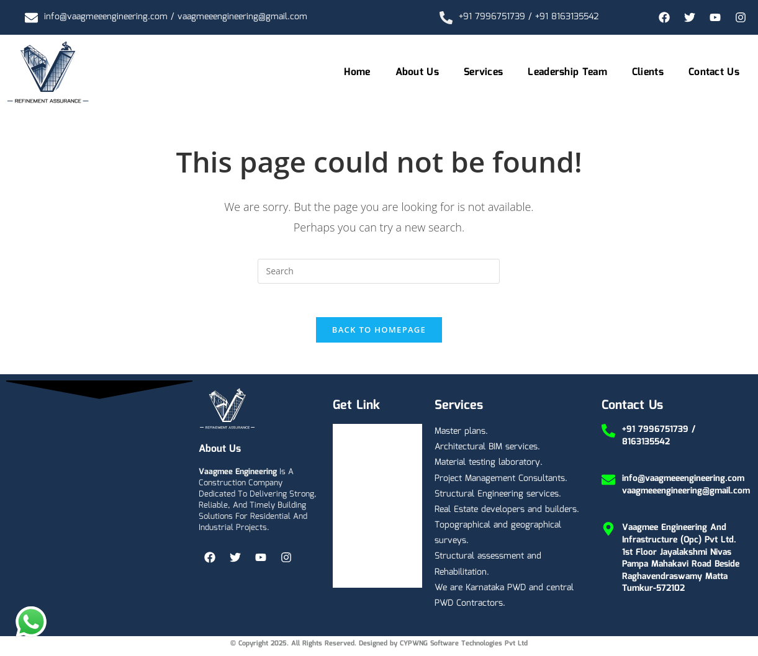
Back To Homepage (379, 333)
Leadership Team (567, 72)
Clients (648, 72)
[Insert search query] (379, 271)
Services (483, 72)
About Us (417, 72)
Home (357, 72)
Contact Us (713, 72)
